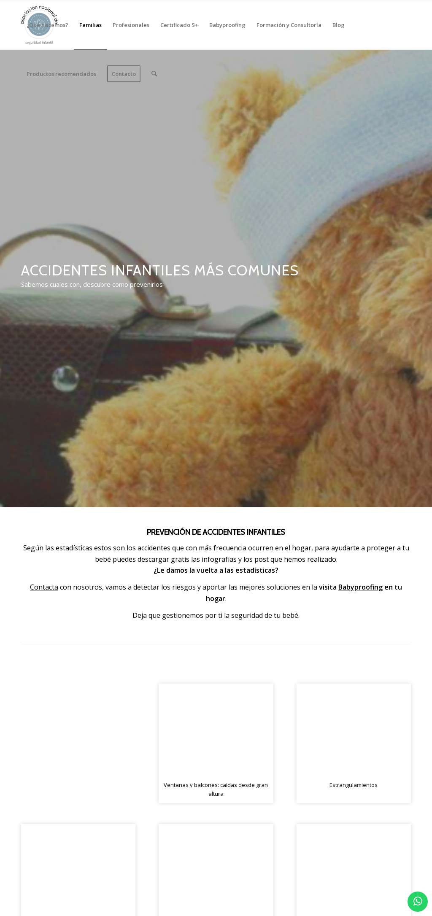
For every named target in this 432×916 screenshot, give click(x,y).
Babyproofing (360, 587)
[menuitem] (47, 24)
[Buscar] (154, 73)
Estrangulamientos (353, 785)
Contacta (44, 587)
